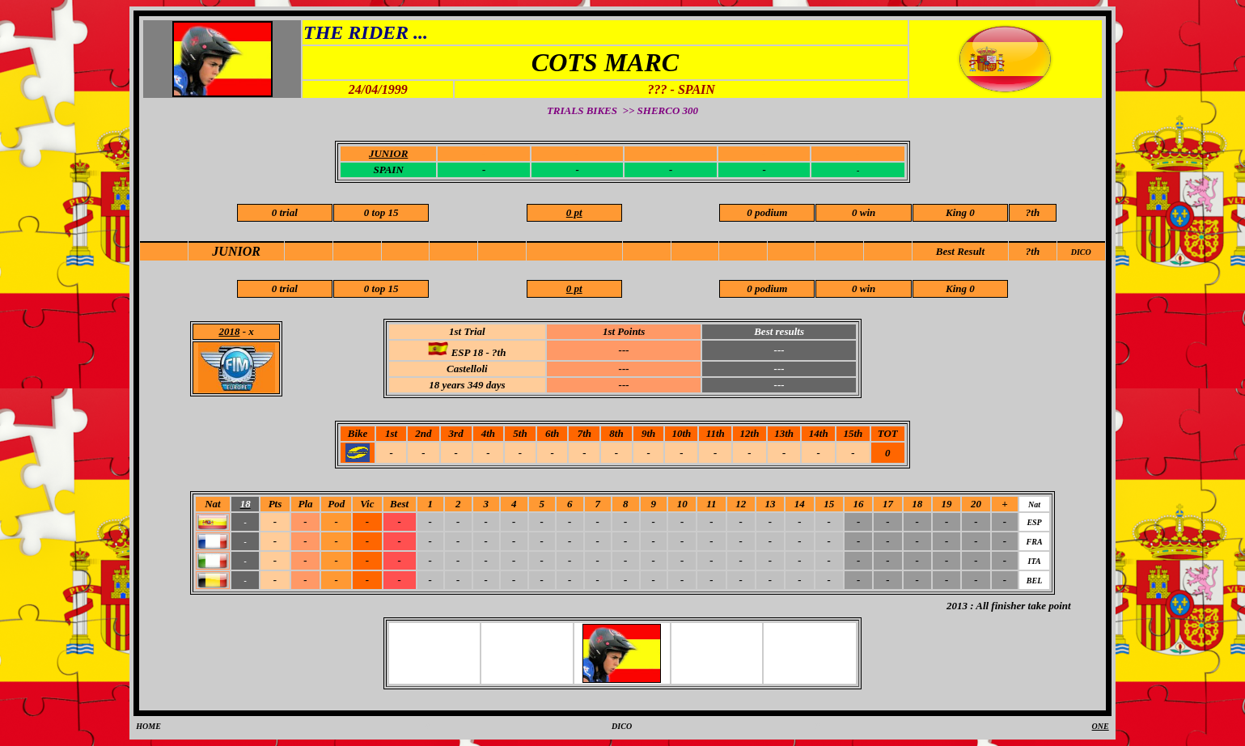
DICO (1081, 252)
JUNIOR (236, 251)
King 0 (960, 212)
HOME (148, 726)
